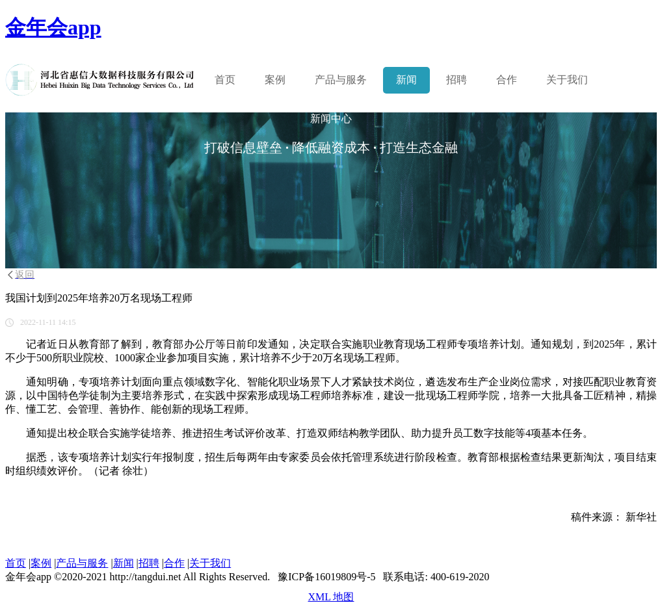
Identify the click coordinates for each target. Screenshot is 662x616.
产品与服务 (82, 563)
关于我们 (567, 79)
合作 (506, 79)
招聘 (456, 79)
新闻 (406, 79)
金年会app (53, 27)
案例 (275, 79)
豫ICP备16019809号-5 (326, 576)
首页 (225, 79)
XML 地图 (331, 596)
